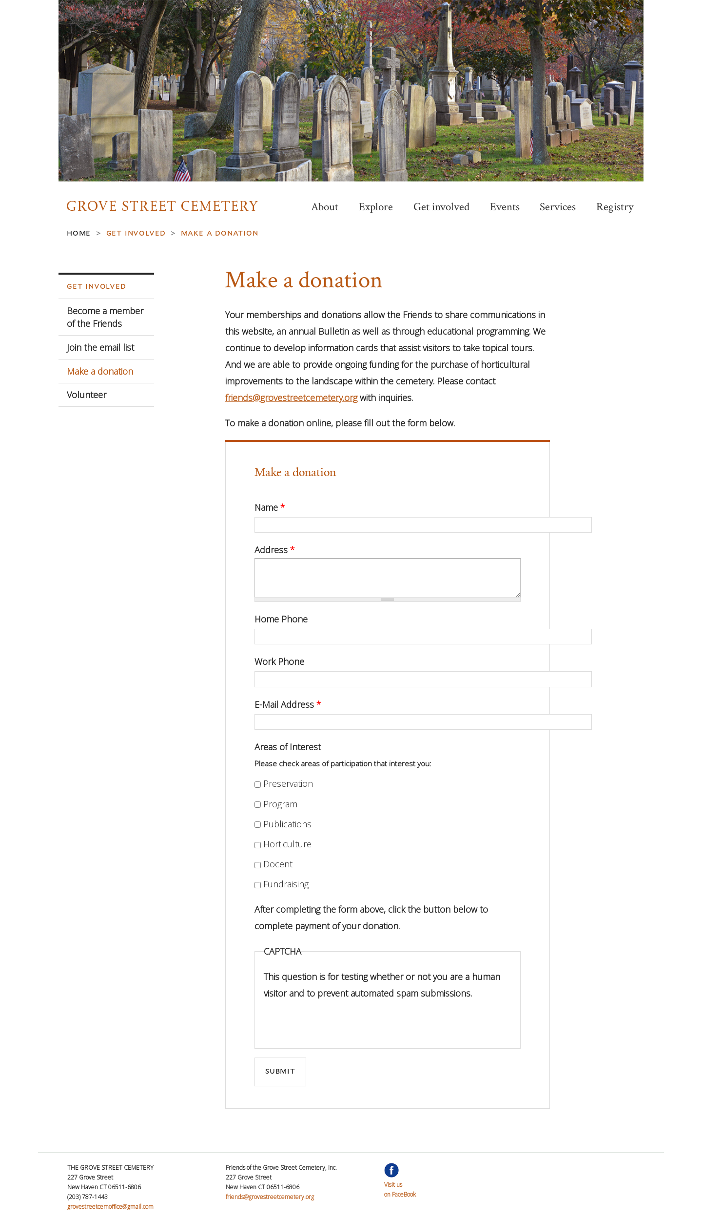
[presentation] (338, 1020)
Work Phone (279, 661)
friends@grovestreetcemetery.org (291, 397)
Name (269, 507)
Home (79, 233)
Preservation (288, 783)
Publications (287, 824)
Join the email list (100, 347)
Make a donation (100, 371)
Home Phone (281, 619)
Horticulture (287, 844)
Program (280, 804)
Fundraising (286, 884)
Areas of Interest (287, 747)
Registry (614, 207)
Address (274, 550)
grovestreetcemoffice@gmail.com (110, 1206)
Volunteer (86, 394)
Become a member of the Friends (105, 317)
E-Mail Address (287, 704)
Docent (277, 864)
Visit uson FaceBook (400, 1185)
